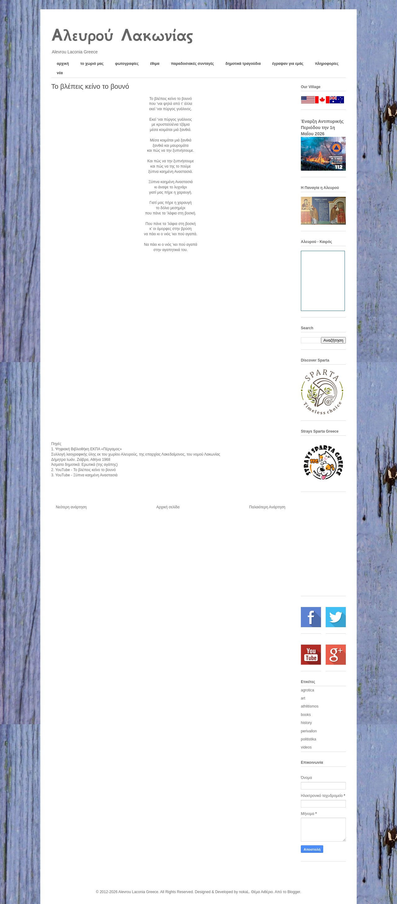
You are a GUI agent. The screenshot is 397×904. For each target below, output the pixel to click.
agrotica (307, 690)
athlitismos (310, 706)
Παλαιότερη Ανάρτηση (267, 507)
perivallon (309, 731)
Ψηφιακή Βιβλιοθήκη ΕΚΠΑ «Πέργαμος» (88, 449)
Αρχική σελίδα (168, 507)
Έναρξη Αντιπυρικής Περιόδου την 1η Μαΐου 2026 (322, 127)
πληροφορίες (326, 63)
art (303, 698)
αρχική (63, 63)
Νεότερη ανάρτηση (71, 507)
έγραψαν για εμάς (288, 63)
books (306, 715)
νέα (60, 73)
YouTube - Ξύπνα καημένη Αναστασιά (86, 475)
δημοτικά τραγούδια (243, 63)
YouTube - (85, 470)
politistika (308, 739)
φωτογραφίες (127, 63)
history (306, 723)
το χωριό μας (92, 63)
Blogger (294, 892)
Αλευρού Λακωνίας (121, 35)
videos (306, 747)
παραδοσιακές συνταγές (192, 63)
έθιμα (154, 63)
